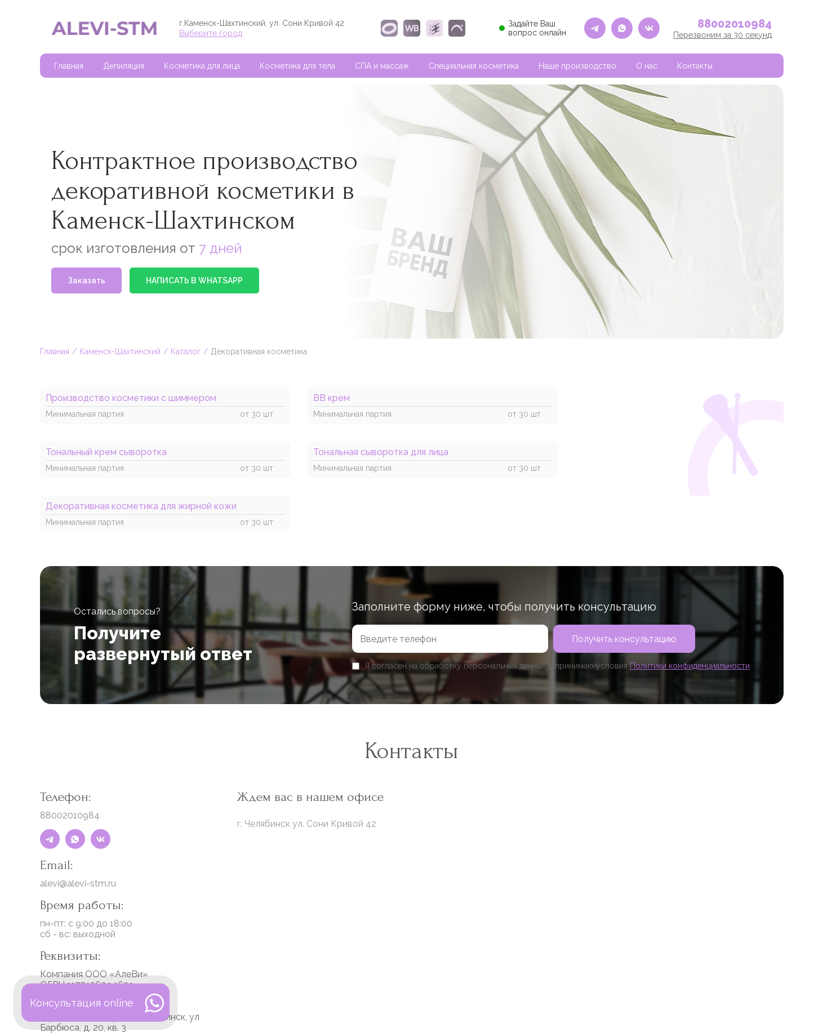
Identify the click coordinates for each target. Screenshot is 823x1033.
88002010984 (734, 23)
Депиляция (123, 65)
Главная (68, 65)
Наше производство (577, 65)
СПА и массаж (382, 65)
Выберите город (210, 33)
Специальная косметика (474, 65)
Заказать (86, 280)
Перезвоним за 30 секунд (722, 34)
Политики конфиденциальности (690, 665)
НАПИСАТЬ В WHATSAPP (194, 280)
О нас (646, 65)
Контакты (695, 65)
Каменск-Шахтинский (120, 351)
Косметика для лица (202, 65)
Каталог (186, 351)
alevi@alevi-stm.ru (78, 883)
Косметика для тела (297, 65)
